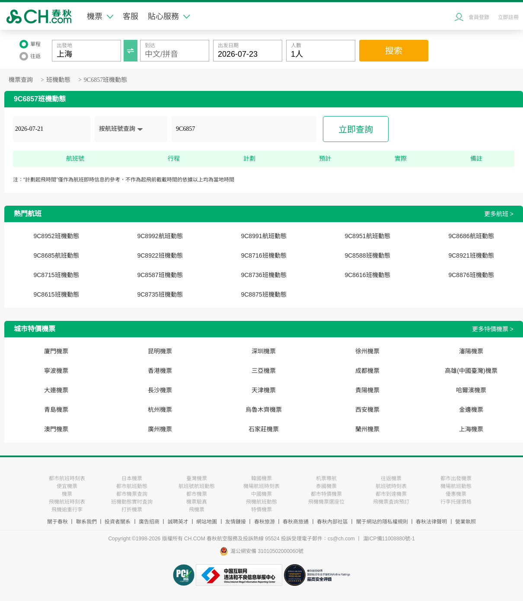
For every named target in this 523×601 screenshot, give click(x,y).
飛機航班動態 (261, 502)
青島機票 (56, 409)
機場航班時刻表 (261, 486)
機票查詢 (21, 80)
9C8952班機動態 (56, 236)
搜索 (393, 50)
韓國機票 (261, 478)
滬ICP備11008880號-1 (389, 539)
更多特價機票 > (492, 329)
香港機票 (160, 370)
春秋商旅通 (296, 522)
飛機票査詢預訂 (391, 502)
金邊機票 (471, 409)
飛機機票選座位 (326, 502)
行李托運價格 (456, 502)
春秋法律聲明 (431, 522)
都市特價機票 (326, 494)
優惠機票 (456, 494)
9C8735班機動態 (159, 294)
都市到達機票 (391, 494)
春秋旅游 (264, 522)
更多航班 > (498, 213)
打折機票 (131, 510)
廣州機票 (160, 429)
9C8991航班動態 (263, 236)
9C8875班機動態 (263, 294)
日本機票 (131, 478)
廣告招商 (149, 522)
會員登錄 (479, 17)
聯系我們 (86, 522)
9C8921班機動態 (471, 255)
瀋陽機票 (471, 351)
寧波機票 (56, 370)
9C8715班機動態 (56, 274)
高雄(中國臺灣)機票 (471, 370)
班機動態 (58, 80)
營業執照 (465, 522)
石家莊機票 (264, 429)
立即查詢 (355, 129)
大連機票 (56, 390)
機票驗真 (196, 502)
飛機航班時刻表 (67, 502)
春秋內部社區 (332, 522)
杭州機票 (160, 409)
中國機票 (261, 494)
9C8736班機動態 (263, 274)
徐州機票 (367, 351)
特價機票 (261, 510)
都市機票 (196, 494)
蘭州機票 (367, 429)
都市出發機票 (456, 478)
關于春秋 (57, 522)
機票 (100, 16)
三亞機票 (264, 370)
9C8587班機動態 (159, 274)
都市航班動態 (131, 486)
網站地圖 (206, 522)
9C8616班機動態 (367, 274)
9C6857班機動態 (105, 80)
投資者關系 (118, 522)
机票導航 (326, 478)
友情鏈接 (235, 522)
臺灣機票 (196, 478)
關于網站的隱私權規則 (382, 522)
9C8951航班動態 (367, 236)
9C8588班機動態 (367, 255)
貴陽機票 (367, 390)
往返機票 (391, 478)
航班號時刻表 (391, 486)
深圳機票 (264, 351)
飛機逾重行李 (67, 510)
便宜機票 (67, 486)
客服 (130, 16)
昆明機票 (160, 351)
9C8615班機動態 (56, 294)
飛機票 (196, 510)
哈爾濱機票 (471, 390)
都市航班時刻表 (67, 478)
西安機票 (367, 409)
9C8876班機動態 (471, 274)
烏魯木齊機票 (264, 409)
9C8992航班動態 (159, 236)
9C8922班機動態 (159, 255)
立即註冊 (508, 17)
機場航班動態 (456, 486)
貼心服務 (169, 16)
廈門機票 (56, 351)
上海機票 (471, 429)
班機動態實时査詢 (132, 502)
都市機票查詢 (131, 494)
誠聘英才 (178, 522)
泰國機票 (326, 486)
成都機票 (367, 370)
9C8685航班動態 (56, 255)
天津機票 (264, 390)
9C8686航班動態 (471, 236)
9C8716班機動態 (263, 255)
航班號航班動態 (197, 486)
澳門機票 (56, 429)
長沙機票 (160, 390)
